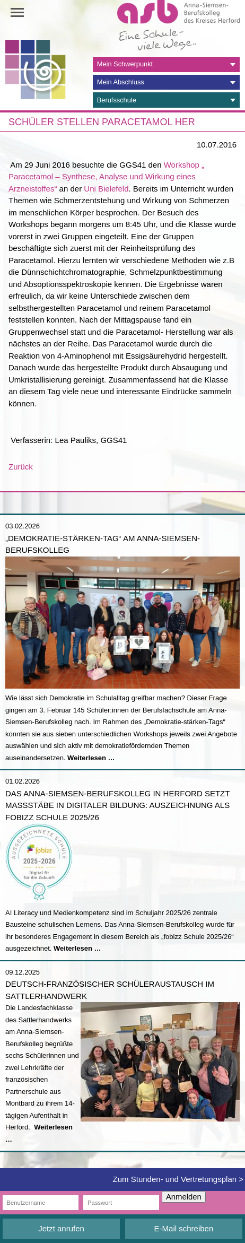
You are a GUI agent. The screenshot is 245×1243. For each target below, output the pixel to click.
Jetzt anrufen (61, 1228)
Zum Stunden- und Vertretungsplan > (178, 1179)
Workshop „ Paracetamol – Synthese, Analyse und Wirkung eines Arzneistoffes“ (106, 176)
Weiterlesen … (91, 758)
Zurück (20, 466)
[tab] (166, 64)
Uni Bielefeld (106, 188)
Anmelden (184, 1197)
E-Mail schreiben (184, 1228)
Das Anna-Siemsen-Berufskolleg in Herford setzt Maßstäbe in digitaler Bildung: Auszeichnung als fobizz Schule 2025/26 (117, 805)
